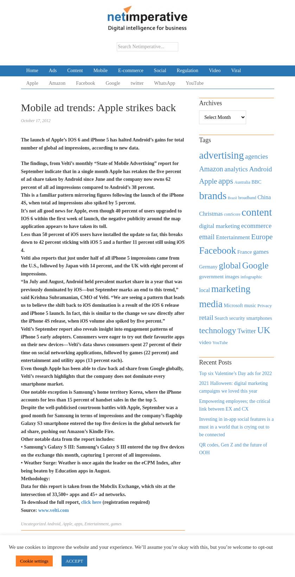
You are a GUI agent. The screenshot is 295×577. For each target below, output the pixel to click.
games (116, 523)
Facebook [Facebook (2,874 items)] (217, 250)
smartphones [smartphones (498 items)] (259, 318)
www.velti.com (53, 510)
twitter (137, 83)
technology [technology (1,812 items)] (217, 330)
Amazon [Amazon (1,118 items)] (211, 169)
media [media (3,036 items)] (211, 304)
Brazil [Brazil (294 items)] (232, 198)
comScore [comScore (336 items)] (232, 214)
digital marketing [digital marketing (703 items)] (219, 226)
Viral (236, 70)
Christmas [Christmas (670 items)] (211, 213)
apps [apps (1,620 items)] (225, 181)
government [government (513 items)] (211, 276)
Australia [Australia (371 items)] (242, 182)
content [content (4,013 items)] (257, 212)
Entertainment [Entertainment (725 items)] (233, 237)
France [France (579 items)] (244, 252)
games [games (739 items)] (261, 251)
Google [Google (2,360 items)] (255, 265)
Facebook (85, 83)
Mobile (101, 70)
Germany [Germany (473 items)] (208, 267)
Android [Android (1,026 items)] (260, 169)
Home (32, 70)
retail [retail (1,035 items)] (206, 317)
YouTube (195, 83)
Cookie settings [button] (34, 561)
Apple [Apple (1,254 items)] (208, 181)
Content (75, 70)
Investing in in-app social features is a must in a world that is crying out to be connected (236, 427)
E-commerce (130, 70)
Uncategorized (33, 523)
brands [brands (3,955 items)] (212, 195)
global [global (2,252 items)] (230, 265)
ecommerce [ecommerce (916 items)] (256, 225)
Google (113, 83)
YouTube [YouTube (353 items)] (220, 342)
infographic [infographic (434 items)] (251, 276)
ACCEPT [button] (74, 561)
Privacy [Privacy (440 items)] (264, 305)
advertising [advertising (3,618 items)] (221, 155)
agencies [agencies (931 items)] (256, 156)
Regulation (187, 70)
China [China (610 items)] (264, 197)
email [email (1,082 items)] (206, 237)
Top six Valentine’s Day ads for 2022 (235, 373)
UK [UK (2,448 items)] (263, 330)
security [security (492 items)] (237, 318)
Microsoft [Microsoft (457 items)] (233, 305)
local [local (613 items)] (204, 290)
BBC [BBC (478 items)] (256, 182)
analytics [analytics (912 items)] (236, 169)
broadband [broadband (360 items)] (247, 197)
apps (79, 523)
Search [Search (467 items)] (221, 318)
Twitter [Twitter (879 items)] (246, 331)
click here (92, 502)
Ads (53, 70)
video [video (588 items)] (205, 342)
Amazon (57, 83)
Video (214, 70)
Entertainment (96, 523)
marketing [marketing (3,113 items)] (231, 288)
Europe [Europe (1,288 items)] (261, 237)
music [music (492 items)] (250, 305)
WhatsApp (164, 83)
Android (53, 523)
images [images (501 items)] (232, 276)
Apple (32, 83)
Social (160, 70)
